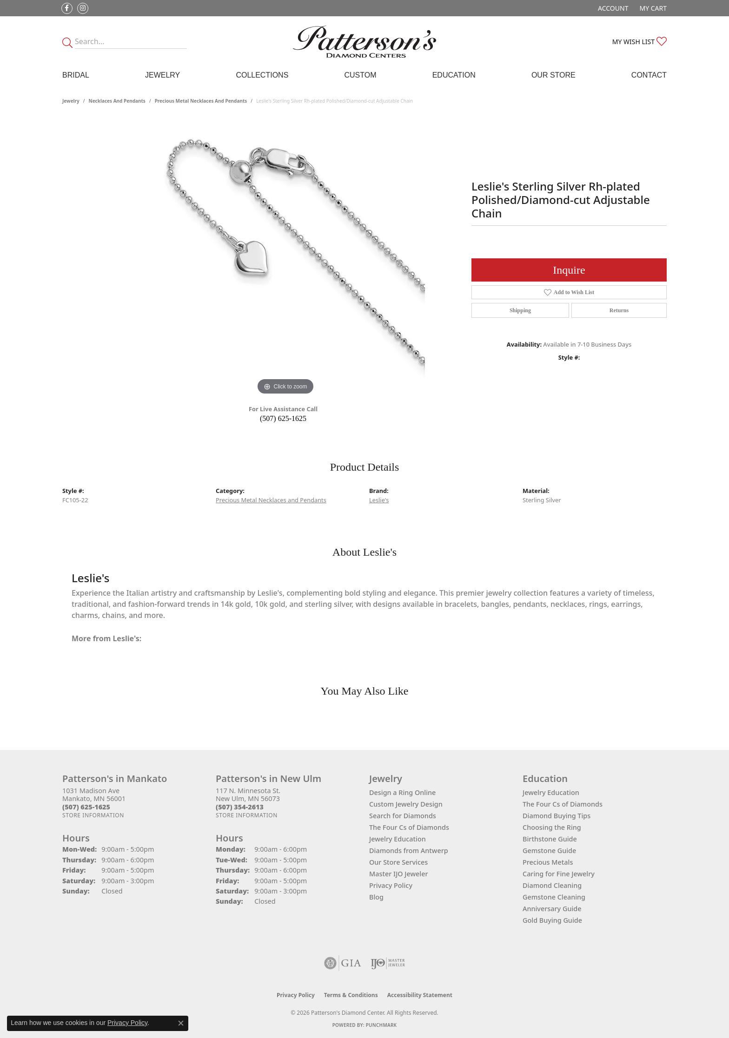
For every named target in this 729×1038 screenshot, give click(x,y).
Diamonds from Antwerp (408, 850)
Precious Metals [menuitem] (548, 862)
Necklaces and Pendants (117, 101)
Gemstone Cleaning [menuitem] (554, 897)
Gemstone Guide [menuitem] (549, 850)
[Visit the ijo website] (388, 963)
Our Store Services (398, 862)
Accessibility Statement (419, 995)
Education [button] (454, 75)
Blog (376, 897)
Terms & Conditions (351, 995)
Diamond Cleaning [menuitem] (552, 885)
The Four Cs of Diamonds (409, 827)
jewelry (71, 101)
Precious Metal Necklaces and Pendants (201, 101)
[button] (612, 8)
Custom (360, 75)
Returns (619, 310)
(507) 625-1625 (283, 418)
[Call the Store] (86, 806)
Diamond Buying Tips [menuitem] (556, 815)
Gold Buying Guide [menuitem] (552, 920)
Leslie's (379, 500)
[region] (285, 257)
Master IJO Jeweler (398, 873)
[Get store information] (93, 815)
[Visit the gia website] (342, 963)
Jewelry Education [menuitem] (551, 792)
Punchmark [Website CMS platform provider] (381, 1025)
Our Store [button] (553, 75)
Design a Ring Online (402, 792)
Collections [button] (262, 75)
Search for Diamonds (402, 815)
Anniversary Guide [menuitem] (552, 908)
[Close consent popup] (181, 1023)
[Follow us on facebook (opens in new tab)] (67, 8)
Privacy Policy (390, 885)
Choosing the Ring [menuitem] (552, 827)
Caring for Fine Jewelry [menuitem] (559, 873)
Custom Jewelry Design (406, 804)
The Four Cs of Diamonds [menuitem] (563, 804)
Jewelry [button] (162, 75)
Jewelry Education (397, 838)
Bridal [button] (75, 75)
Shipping (520, 310)
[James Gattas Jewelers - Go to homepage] (364, 41)
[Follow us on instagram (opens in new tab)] (82, 8)
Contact (649, 75)
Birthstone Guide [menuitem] (550, 838)
